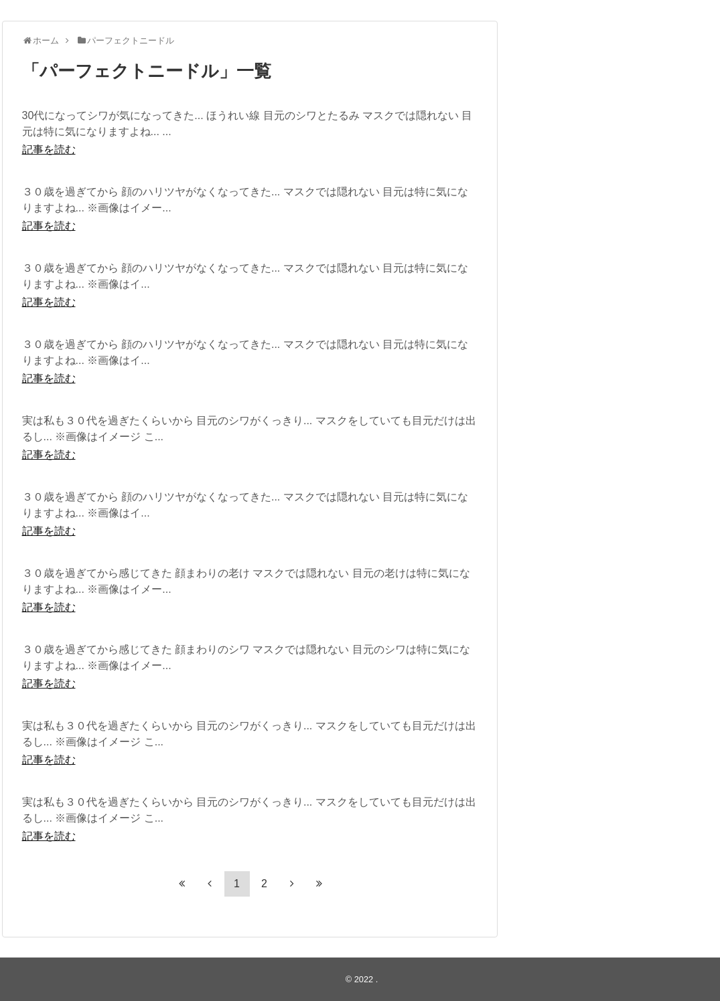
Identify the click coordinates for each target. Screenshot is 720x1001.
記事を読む (49, 149)
